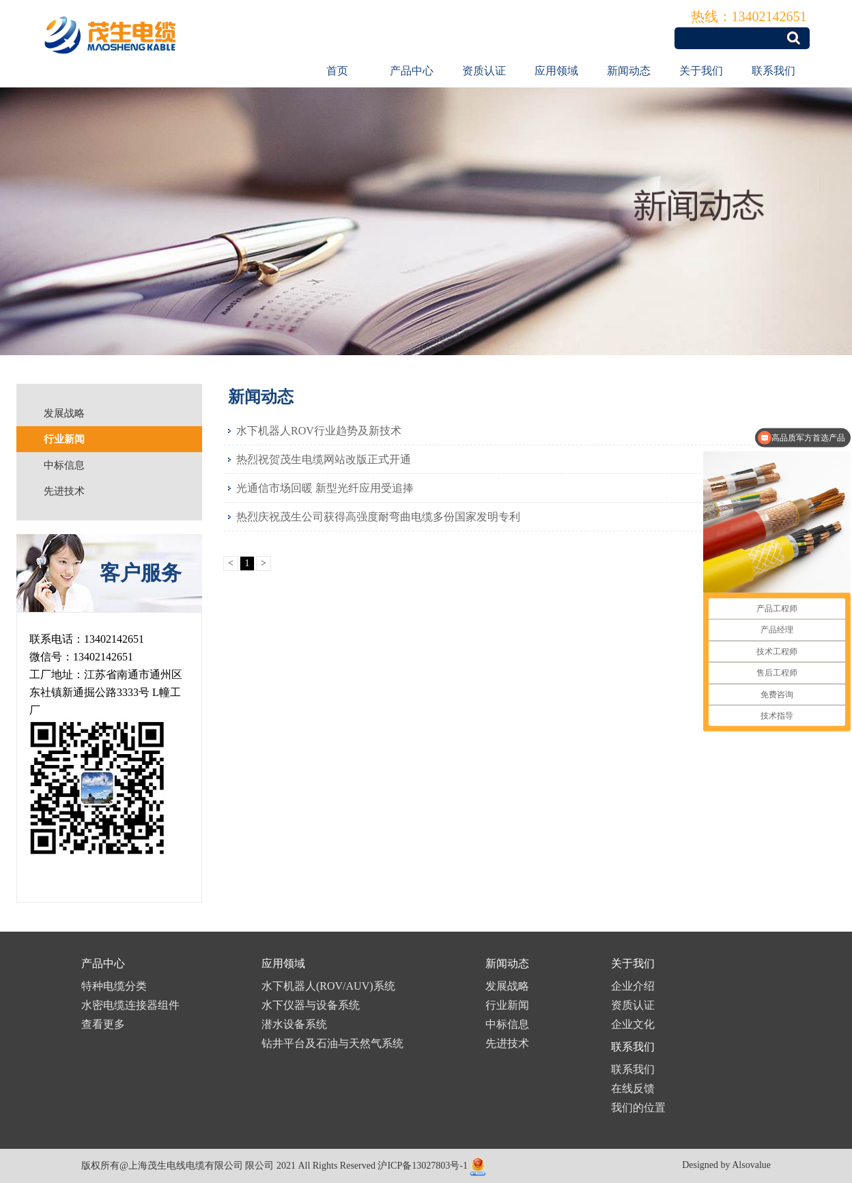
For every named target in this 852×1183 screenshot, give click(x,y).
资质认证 (484, 70)
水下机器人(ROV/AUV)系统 (328, 986)
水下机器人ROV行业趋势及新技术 (318, 430)
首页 (337, 70)
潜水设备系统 (294, 1024)
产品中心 (412, 70)
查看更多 (103, 1024)
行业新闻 (507, 1005)
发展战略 (507, 986)
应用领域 (556, 70)
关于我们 (701, 70)
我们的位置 (638, 1107)
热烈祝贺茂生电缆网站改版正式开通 (323, 459)
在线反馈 (633, 1088)
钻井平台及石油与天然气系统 (332, 1043)
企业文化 (633, 1024)
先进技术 (507, 1043)
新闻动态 (629, 70)
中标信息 (507, 1024)
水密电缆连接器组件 (130, 1005)
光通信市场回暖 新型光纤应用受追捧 (325, 488)
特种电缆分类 (114, 986)
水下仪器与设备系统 (310, 1005)
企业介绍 (633, 986)
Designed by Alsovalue (726, 1165)
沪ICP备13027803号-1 (422, 1165)
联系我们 (773, 70)
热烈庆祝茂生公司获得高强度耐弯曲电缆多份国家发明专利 (378, 517)
